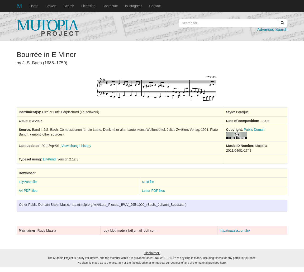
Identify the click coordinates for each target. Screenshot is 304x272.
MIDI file (148, 182)
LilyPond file (28, 182)
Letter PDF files (153, 190)
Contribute (110, 6)
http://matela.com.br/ (235, 230)
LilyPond (49, 159)
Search (69, 6)
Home (33, 6)
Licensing (88, 6)
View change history (76, 146)
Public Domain (254, 129)
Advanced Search (272, 30)
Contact (155, 6)
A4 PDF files (28, 190)
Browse (51, 6)
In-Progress (133, 6)
